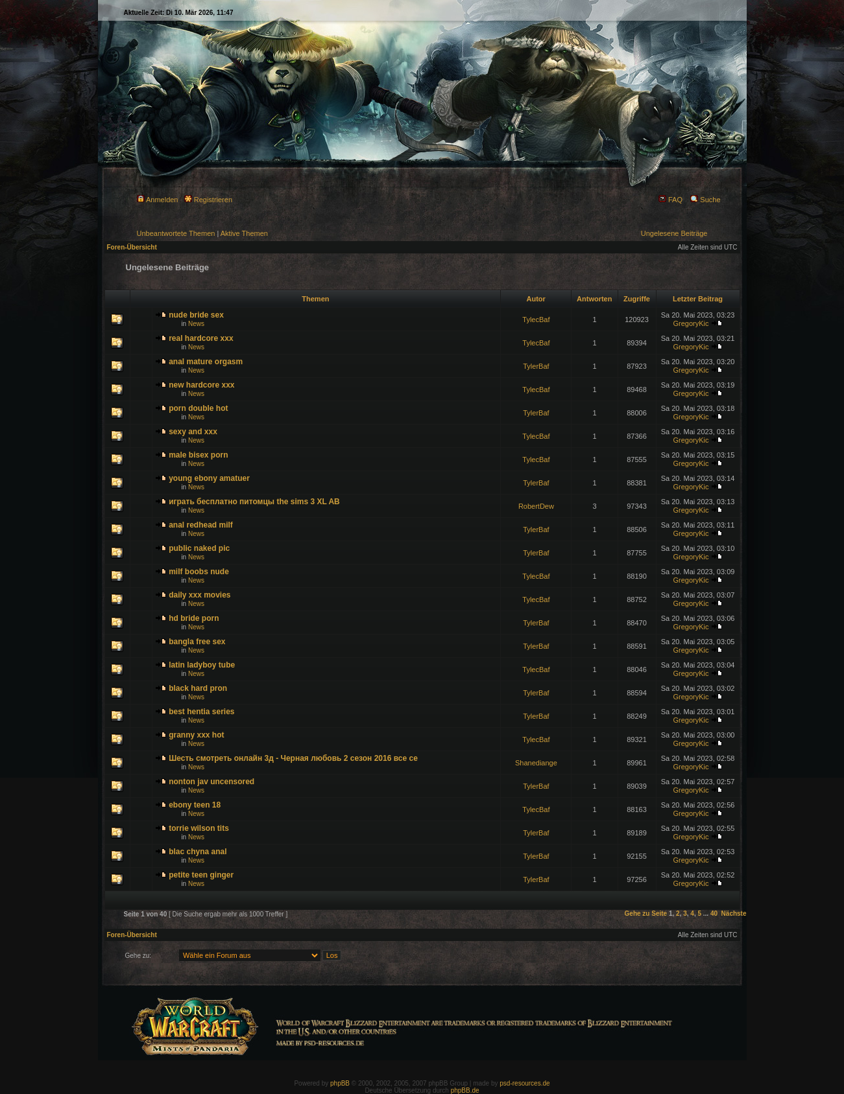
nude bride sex (196, 315)
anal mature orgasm (206, 361)
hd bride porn (194, 618)
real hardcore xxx (201, 338)
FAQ (670, 200)
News (196, 323)
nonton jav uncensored (211, 781)
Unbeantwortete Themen (176, 233)
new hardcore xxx (201, 385)
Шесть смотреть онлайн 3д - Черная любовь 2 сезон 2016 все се (293, 758)
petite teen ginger (201, 874)
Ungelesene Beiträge (674, 233)
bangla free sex (197, 641)
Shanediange (536, 763)
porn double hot (198, 408)
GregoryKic (690, 323)
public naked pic (199, 548)
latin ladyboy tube (202, 664)
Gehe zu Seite (646, 913)
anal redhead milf (201, 525)
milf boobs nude (199, 571)
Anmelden (157, 200)
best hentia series (201, 711)
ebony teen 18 (195, 804)
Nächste (734, 913)
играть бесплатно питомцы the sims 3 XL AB (254, 501)
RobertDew (536, 506)
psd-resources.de (524, 1083)
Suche (705, 200)
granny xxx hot (196, 734)
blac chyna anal (197, 851)
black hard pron (198, 688)
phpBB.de (465, 1090)
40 (713, 913)
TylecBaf (535, 319)
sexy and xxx (193, 431)
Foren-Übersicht (132, 247)
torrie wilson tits (199, 828)
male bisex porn (198, 455)
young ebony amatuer (209, 478)
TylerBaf (536, 366)
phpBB (340, 1083)
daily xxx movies (199, 594)
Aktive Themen (244, 233)
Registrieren (208, 200)
